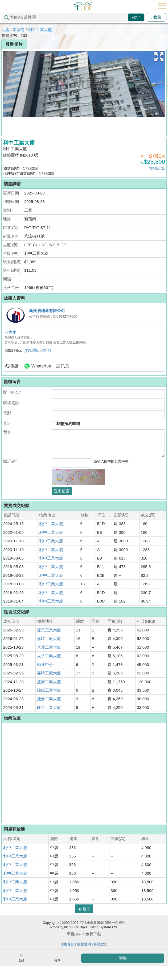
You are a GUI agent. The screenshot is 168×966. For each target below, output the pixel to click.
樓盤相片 (14, 44)
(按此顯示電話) (37, 350)
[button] (159, 56)
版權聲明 (84, 944)
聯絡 (123, 958)
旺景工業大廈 (49, 707)
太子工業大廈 (49, 655)
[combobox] (73, 17)
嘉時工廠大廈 (49, 638)
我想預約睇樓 (66, 423)
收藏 (156, 17)
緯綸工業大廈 (49, 690)
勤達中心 (45, 664)
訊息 (65, 366)
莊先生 (11, 332)
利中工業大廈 (40, 29)
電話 (14, 366)
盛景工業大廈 (49, 681)
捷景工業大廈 (49, 630)
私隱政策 (101, 944)
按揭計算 (157, 168)
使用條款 (67, 944)
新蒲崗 (19, 29)
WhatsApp (41, 366)
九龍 (5, 29)
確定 (136, 17)
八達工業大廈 (49, 647)
